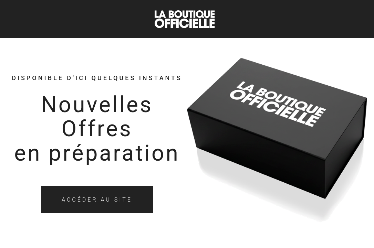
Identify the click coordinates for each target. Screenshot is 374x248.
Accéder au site (97, 199)
